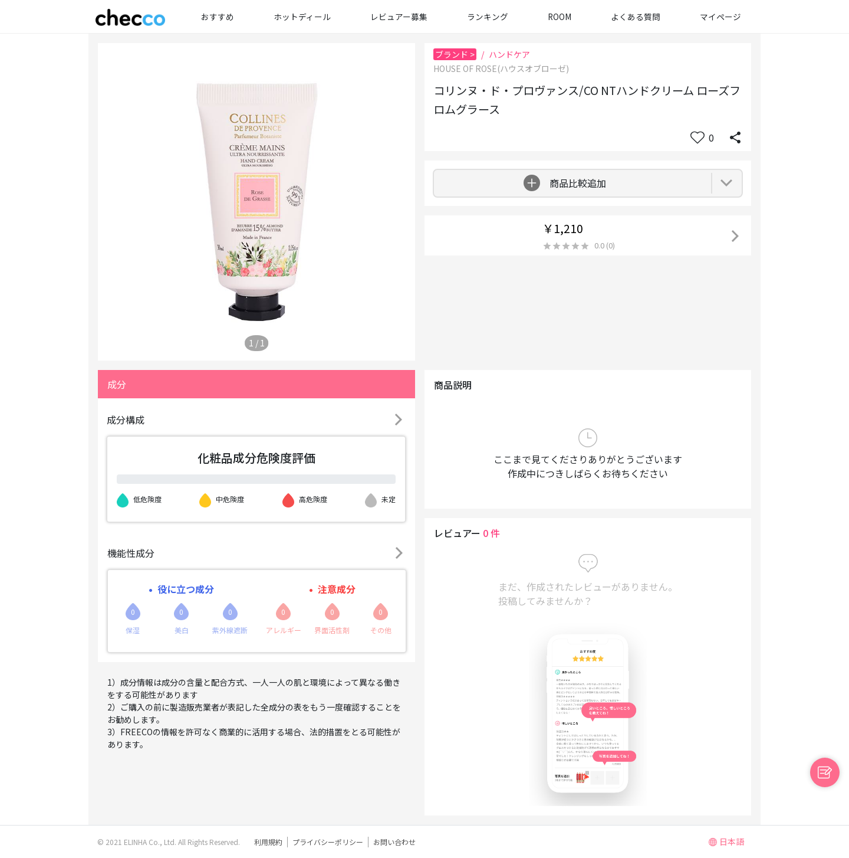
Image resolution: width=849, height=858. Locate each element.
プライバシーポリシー (327, 842)
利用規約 (268, 842)
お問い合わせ (394, 842)
